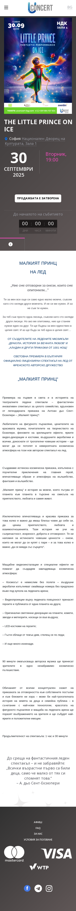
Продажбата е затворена (38, 198)
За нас (38, 833)
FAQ (38, 828)
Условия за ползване (38, 839)
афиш (38, 822)
